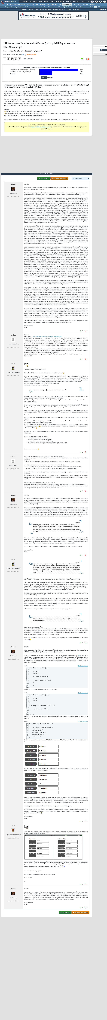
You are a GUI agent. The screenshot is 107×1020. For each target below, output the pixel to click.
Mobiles (85, 4)
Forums (25, 1)
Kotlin (59, 7)
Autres (104, 7)
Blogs (46, 1)
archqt (13, 335)
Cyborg (13, 456)
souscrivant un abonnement (41, 127)
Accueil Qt (23, 9)
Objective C (66, 7)
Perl (77, 7)
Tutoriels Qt (48, 9)
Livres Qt (69, 9)
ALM (37, 4)
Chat (52, 1)
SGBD (74, 4)
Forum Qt (30, 9)
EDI (60, 4)
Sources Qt (62, 9)
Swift (91, 7)
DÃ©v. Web (54, 4)
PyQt (78, 9)
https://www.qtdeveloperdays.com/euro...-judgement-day (47, 336)
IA (33, 4)
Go (55, 7)
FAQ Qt (36, 9)
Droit (83, 1)
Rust (87, 7)
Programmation (67, 4)
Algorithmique (19, 7)
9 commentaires (31, 54)
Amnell (13, 184)
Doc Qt (42, 9)
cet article (78, 655)
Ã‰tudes (76, 1)
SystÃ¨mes (92, 4)
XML (99, 7)
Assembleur (36, 7)
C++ (45, 7)
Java (48, 4)
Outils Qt (55, 9)
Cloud (29, 4)
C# (49, 7)
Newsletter (60, 1)
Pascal (72, 7)
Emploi (68, 1)
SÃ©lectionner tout (83, 666)
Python (82, 7)
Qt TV (74, 9)
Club (89, 1)
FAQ (40, 1)
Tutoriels (33, 1)
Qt (95, 7)
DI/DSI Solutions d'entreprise (17, 4)
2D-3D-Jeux (28, 7)
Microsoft (42, 4)
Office (79, 4)
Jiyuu (22, 54)
